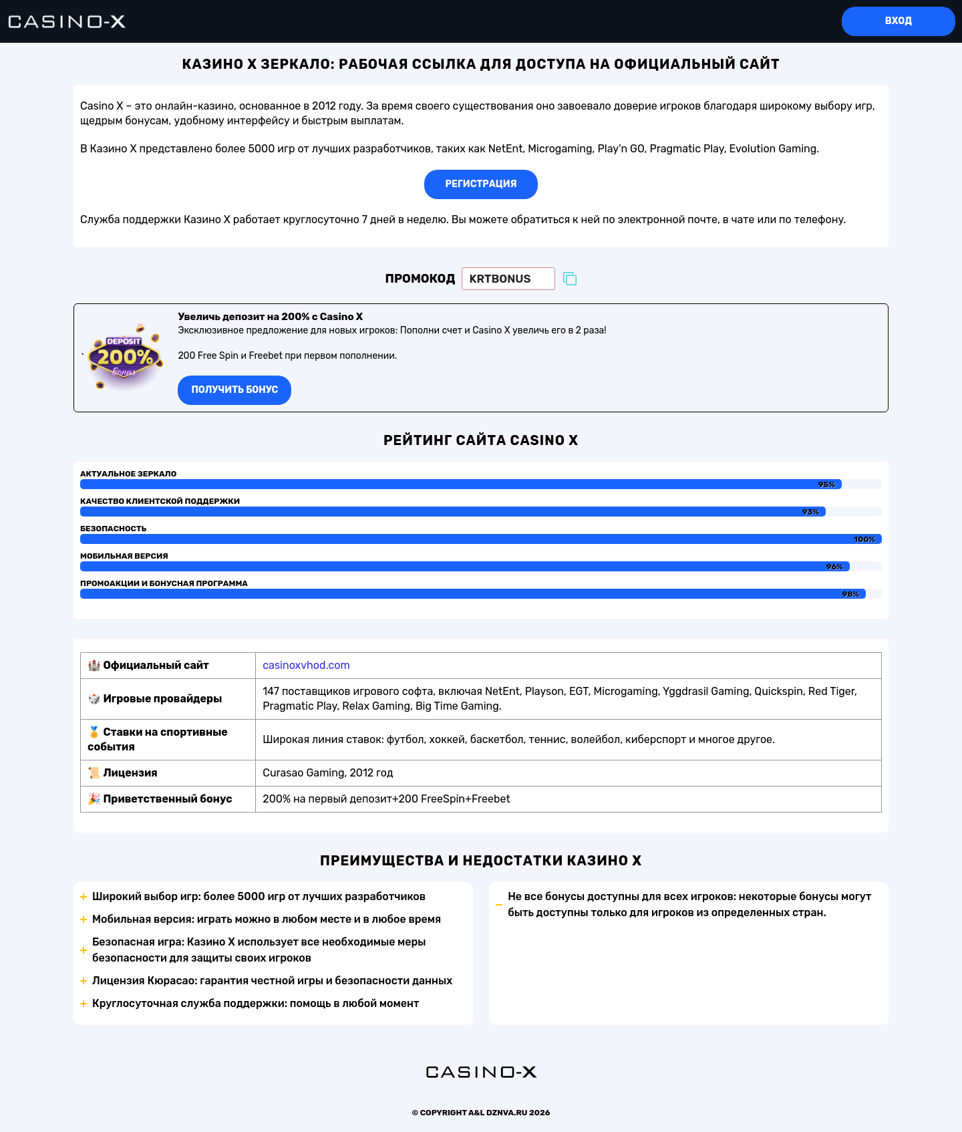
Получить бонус (234, 390)
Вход (898, 21)
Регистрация (481, 184)
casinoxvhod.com (306, 665)
